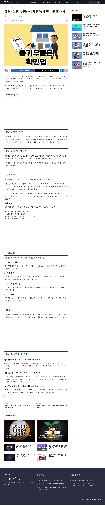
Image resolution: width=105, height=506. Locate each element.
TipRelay (8, 2)
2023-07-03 (19, 459)
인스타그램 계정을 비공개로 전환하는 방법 (81, 481)
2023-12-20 (86, 56)
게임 (78, 2)
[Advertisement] (36, 113)
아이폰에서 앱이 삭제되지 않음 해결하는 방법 (82, 484)
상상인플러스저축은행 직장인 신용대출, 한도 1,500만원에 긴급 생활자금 (91, 44)
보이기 (16, 95)
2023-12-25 (86, 37)
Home (5, 7)
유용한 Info (69, 2)
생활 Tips (57, 2)
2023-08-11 (7, 20)
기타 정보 (11, 7)
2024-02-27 (86, 19)
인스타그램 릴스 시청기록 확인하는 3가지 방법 (49, 481)
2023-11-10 (51, 451)
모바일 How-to (46, 2)
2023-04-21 (51, 459)
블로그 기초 (20, 2)
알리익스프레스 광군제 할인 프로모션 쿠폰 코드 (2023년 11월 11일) (58, 447)
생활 (9, 397)
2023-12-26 (8, 440)
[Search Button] (98, 2)
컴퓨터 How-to (32, 2)
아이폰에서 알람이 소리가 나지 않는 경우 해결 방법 (83, 486)
